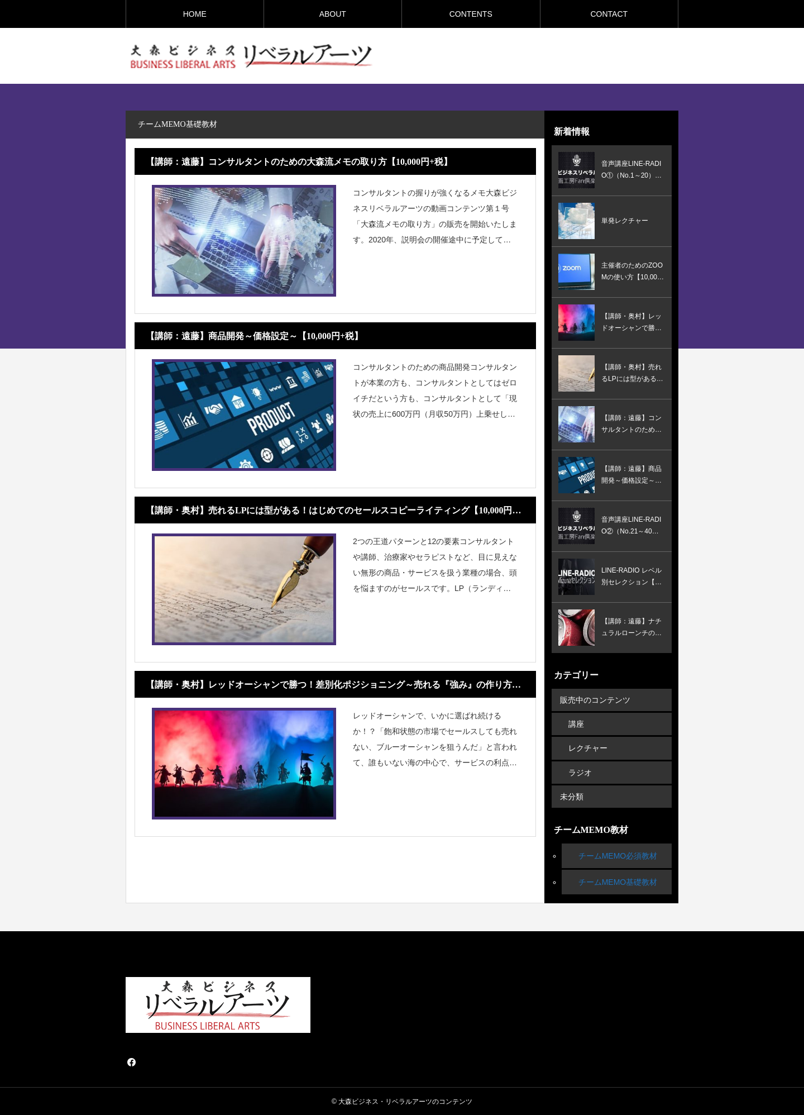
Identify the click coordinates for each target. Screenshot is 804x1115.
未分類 (571, 796)
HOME (195, 13)
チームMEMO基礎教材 (618, 881)
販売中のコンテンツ (595, 699)
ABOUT (332, 13)
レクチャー (587, 748)
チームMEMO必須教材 (618, 855)
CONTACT (609, 13)
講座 (576, 723)
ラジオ (580, 772)
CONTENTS (470, 13)
